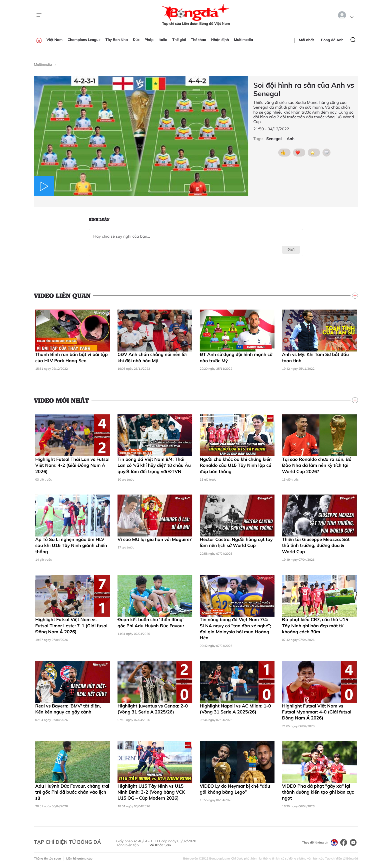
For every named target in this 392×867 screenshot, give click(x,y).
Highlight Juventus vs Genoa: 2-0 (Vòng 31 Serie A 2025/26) (153, 709)
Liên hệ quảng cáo (79, 858)
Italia (162, 39)
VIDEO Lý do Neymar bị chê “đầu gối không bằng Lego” (235, 789)
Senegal (274, 138)
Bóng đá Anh (332, 40)
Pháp (149, 39)
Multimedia (243, 39)
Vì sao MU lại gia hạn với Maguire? (155, 539)
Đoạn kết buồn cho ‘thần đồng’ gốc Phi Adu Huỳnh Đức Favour (151, 622)
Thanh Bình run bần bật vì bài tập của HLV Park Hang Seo (71, 357)
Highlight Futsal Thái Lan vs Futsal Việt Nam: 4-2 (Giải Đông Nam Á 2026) (72, 465)
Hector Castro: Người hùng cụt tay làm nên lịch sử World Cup (236, 542)
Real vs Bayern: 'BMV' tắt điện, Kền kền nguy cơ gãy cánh (68, 709)
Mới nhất (306, 40)
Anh (290, 138)
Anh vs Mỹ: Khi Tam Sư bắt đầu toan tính (315, 357)
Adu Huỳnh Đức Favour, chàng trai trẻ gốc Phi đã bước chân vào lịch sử (72, 792)
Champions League (84, 39)
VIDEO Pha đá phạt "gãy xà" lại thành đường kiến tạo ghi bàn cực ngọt (318, 792)
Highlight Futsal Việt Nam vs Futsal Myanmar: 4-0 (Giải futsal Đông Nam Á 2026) (316, 712)
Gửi (291, 249)
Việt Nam (54, 39)
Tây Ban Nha (117, 39)
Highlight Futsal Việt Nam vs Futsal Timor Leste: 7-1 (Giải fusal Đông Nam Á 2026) (71, 626)
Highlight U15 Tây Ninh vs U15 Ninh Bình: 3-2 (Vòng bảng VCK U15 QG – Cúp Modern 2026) (151, 792)
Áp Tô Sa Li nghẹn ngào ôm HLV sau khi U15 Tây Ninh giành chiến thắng (71, 545)
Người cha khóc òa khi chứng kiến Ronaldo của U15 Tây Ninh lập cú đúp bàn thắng (236, 465)
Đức (136, 39)
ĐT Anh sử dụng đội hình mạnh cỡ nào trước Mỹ (236, 357)
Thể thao (198, 39)
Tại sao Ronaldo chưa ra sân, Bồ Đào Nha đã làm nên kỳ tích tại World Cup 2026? (317, 465)
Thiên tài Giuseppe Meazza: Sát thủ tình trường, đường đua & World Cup (316, 545)
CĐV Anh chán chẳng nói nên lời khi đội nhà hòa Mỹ (152, 357)
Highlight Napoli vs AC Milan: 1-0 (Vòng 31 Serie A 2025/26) (235, 709)
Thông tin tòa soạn (47, 858)
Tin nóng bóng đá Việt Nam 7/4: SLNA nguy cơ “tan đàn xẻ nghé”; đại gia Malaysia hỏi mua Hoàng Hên (235, 629)
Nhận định (220, 39)
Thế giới (179, 39)
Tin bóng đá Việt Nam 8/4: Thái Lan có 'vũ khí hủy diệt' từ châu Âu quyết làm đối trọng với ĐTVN (154, 465)
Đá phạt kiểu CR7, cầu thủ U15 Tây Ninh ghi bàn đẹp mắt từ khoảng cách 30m (315, 626)
